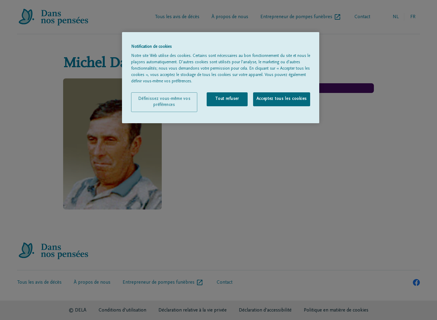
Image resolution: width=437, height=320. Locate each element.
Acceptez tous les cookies (281, 99)
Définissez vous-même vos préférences (164, 102)
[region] (220, 78)
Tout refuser (227, 99)
